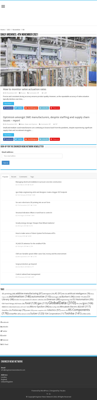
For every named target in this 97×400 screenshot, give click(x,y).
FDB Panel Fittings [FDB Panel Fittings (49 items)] (9, 304)
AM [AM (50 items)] (64, 294)
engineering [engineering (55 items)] (66, 300)
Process (23, 93)
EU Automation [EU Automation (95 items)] (83, 299)
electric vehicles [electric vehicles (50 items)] (39, 300)
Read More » (9, 103)
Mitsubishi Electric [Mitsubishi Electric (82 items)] (70, 306)
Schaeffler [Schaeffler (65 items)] (15, 314)
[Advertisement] (48, 17)
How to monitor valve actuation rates (24, 89)
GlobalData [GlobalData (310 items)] (62, 303)
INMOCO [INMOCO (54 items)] (7, 307)
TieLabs (62, 391)
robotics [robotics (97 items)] (53, 310)
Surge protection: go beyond (26, 264)
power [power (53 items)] (29, 310)
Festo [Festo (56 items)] (21, 304)
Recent (13, 177)
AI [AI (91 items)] (58, 293)
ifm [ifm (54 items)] (79, 304)
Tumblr (4, 336)
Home (3, 30)
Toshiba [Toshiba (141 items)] (72, 313)
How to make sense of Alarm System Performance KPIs (35, 233)
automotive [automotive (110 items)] (41, 296)
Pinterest (4, 340)
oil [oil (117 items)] (86, 306)
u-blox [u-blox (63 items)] (86, 314)
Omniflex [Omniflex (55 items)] (7, 310)
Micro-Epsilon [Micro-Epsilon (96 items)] (39, 306)
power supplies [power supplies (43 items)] (40, 310)
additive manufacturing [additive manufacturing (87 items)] (29, 293)
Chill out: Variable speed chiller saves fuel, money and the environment (41, 254)
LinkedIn (4, 327)
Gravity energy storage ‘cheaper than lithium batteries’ (35, 223)
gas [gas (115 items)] (43, 303)
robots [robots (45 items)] (64, 310)
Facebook (4, 322)
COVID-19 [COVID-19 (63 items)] (81, 297)
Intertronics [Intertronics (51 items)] (17, 307)
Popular (5, 177)
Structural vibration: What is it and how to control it (34, 213)
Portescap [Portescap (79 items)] (18, 310)
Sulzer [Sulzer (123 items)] (37, 313)
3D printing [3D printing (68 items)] (8, 294)
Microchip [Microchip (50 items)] (54, 307)
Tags (32, 177)
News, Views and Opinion (29, 124)
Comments (23, 177)
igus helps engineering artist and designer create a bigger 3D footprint (41, 192)
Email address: (8, 152)
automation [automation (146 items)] (20, 296)
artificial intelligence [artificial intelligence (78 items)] (79, 293)
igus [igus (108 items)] (87, 303)
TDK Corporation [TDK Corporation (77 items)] (54, 313)
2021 (8, 30)
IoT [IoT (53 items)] (27, 307)
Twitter (4, 331)
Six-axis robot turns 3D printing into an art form (33, 202)
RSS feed (4, 344)
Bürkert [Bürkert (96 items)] (68, 296)
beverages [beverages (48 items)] (56, 297)
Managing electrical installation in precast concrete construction (39, 182)
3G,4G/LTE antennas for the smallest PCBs (31, 243)
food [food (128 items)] (31, 303)
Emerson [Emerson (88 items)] (53, 299)
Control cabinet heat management (28, 274)
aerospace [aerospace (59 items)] (48, 294)
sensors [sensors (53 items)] (25, 314)
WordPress (45, 391)
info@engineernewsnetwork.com (13, 370)
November (16, 30)
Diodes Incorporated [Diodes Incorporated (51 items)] (23, 300)
